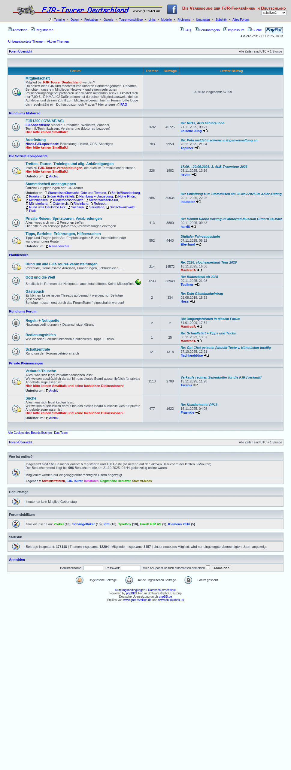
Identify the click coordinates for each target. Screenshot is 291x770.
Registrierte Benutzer (115, 481)
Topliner (186, 148)
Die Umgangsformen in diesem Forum (210, 319)
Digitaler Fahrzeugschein (200, 236)
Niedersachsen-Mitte (68, 200)
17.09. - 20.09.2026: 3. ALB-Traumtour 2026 (213, 166)
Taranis (186, 385)
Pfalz (32, 211)
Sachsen (77, 207)
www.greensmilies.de (137, 600)
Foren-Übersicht (20, 51)
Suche (255, 30)
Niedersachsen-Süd (103, 200)
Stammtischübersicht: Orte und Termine (77, 193)
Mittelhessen (38, 200)
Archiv (54, 176)
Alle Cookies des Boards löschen (30, 432)
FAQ (185, 30)
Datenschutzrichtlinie (162, 590)
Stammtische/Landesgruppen (51, 184)
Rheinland (81, 203)
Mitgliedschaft (38, 78)
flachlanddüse (191, 355)
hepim (185, 174)
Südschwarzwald (122, 207)
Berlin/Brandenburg (125, 193)
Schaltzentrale (38, 349)
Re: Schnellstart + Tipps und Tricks (208, 333)
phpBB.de (165, 596)
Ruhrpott (100, 203)
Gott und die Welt (40, 277)
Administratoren (53, 481)
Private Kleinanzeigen (26, 363)
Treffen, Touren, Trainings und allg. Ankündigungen (70, 164)
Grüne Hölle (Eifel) (60, 196)
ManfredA (188, 270)
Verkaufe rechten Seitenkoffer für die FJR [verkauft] (220, 377)
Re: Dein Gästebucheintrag (201, 293)
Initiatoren (91, 481)
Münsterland (38, 203)
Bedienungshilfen (41, 335)
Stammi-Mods (142, 481)
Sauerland (96, 207)
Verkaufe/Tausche (41, 371)
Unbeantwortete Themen (26, 41)
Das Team (61, 432)
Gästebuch (35, 291)
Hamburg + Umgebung (96, 196)
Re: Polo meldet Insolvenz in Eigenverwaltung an (218, 140)
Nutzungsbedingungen (130, 590)
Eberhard (187, 244)
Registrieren (42, 30)
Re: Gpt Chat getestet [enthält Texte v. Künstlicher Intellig (225, 347)
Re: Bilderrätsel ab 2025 (199, 277)
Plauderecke (19, 255)
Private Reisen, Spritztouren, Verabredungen (64, 218)
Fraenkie (187, 412)
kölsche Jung (191, 131)
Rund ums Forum (22, 311)
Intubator (187, 202)
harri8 (185, 226)
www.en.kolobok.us (171, 600)
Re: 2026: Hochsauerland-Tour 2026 (208, 262)
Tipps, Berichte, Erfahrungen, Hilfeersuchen (63, 234)
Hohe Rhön (126, 196)
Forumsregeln (207, 30)
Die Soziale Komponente (28, 156)
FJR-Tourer (75, 481)
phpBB (130, 593)
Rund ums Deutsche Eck (47, 207)
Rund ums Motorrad (25, 113)
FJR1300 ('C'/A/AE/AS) (45, 121)
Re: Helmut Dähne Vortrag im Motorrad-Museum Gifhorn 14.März (231, 219)
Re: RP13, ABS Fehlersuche (202, 123)
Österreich (60, 203)
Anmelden (17, 30)
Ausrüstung (36, 140)
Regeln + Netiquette (42, 321)
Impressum (233, 30)
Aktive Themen (58, 41)
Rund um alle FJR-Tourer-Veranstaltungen (62, 264)
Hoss (184, 301)
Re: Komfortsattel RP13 (198, 404)
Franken (35, 196)
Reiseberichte (59, 246)
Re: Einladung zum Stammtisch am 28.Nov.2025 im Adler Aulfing (231, 194)
